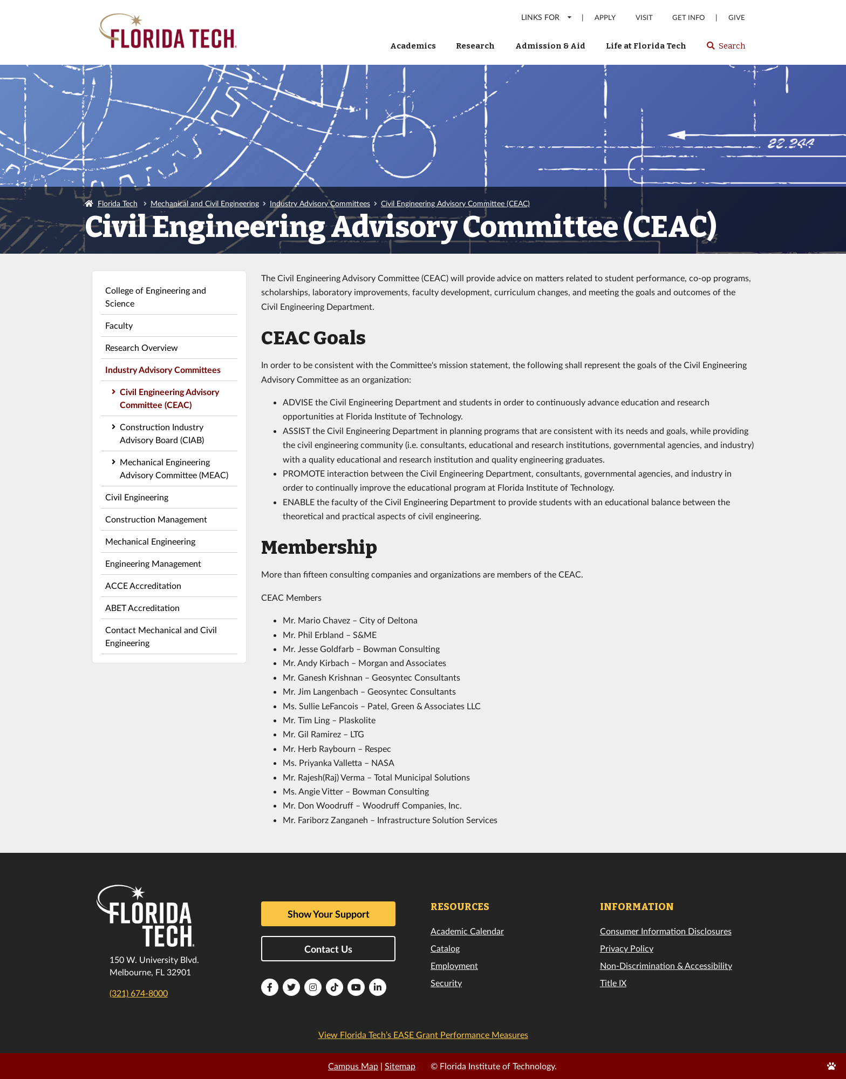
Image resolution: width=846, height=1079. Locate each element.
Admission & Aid (550, 46)
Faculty (119, 325)
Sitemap (400, 1066)
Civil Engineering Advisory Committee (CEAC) (455, 203)
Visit (644, 17)
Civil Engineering (136, 497)
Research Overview (141, 347)
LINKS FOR (546, 17)
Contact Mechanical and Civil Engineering (161, 636)
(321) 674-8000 (139, 993)
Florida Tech (118, 203)
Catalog (445, 948)
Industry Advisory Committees (320, 203)
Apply (605, 17)
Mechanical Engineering (150, 541)
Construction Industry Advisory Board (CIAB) (162, 433)
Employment (454, 965)
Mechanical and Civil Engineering (205, 203)
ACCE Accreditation (143, 585)
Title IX (613, 983)
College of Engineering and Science (155, 296)
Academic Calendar (467, 931)
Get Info (688, 17)
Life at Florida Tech (646, 46)
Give (736, 17)
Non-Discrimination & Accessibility (666, 965)
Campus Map (353, 1066)
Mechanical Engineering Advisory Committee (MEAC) (174, 468)
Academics (413, 46)
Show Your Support (329, 914)
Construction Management (156, 519)
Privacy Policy (626, 948)
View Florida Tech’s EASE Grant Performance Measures (423, 1034)
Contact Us (328, 949)
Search (725, 49)
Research (475, 46)
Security (446, 983)
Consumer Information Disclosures (666, 931)
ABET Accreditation (142, 607)
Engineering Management (153, 563)
